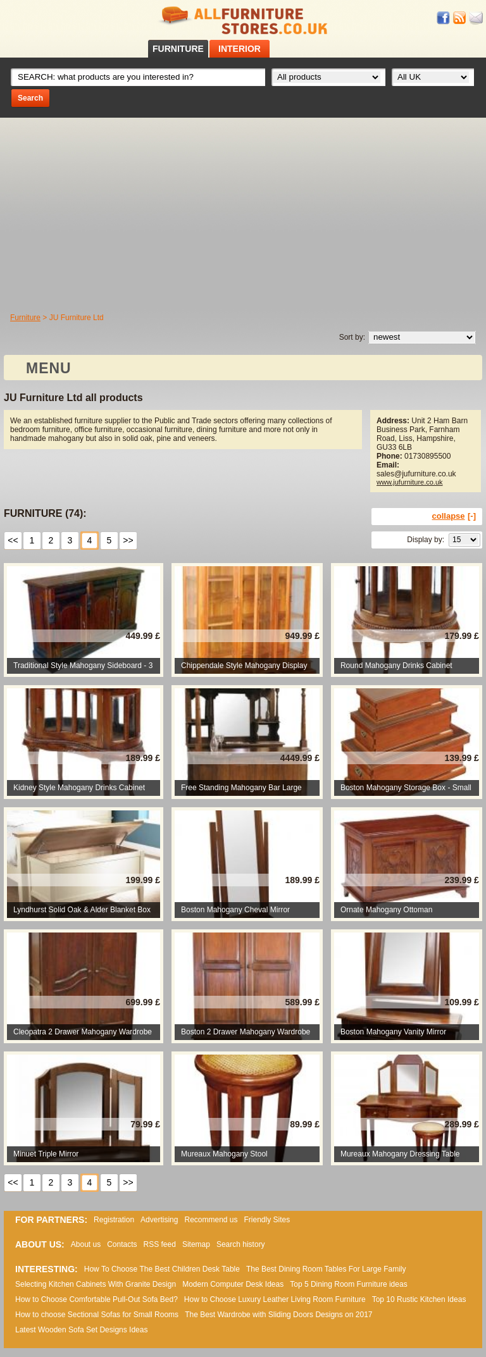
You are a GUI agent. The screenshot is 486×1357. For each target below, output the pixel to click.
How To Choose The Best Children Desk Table (162, 1269)
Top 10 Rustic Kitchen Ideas (419, 1299)
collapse (448, 516)
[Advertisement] (243, 212)
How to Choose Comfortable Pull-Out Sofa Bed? (96, 1299)
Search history (240, 1244)
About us (86, 1244)
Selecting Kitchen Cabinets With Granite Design (95, 1284)
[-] (472, 516)
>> (128, 540)
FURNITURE (178, 49)
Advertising (159, 1219)
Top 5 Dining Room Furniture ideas (348, 1284)
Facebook (444, 18)
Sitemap (196, 1244)
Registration (114, 1219)
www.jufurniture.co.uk (410, 482)
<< (13, 540)
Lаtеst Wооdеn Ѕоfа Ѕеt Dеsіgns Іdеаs (81, 1329)
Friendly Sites (267, 1219)
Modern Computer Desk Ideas (233, 1284)
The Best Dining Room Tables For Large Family (326, 1269)
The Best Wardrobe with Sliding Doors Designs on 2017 (278, 1314)
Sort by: (352, 337)
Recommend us (210, 1219)
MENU (49, 368)
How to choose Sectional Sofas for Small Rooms (96, 1314)
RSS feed (460, 18)
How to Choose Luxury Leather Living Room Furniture (275, 1299)
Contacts (122, 1244)
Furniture (25, 317)
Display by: (425, 539)
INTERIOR (239, 49)
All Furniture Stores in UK (243, 20)
